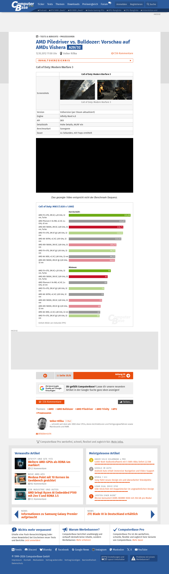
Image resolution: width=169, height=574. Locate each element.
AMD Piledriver (85, 409)
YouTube (142, 549)
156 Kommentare (50, 401)
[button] (151, 4)
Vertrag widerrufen (54, 560)
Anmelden (121, 4)
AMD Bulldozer (65, 409)
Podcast (43, 10)
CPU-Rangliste (131, 10)
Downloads (73, 4)
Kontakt (27, 560)
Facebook (63, 549)
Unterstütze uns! (149, 10)
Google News (82, 549)
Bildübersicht (43, 433)
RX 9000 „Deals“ (76, 10)
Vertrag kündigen (72, 560)
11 (37, 499)
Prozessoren (67, 36)
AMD (51, 409)
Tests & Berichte (49, 36)
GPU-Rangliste (114, 10)
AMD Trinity (103, 409)
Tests (50, 4)
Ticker (41, 4)
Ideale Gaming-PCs (95, 10)
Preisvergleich (90, 4)
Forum (104, 4)
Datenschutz (17, 563)
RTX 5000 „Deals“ (58, 10)
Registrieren (136, 4)
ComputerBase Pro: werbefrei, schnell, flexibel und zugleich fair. (80, 442)
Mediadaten (38, 560)
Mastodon (118, 549)
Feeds (18, 549)
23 (37, 468)
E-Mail (68, 421)
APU (115, 409)
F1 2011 (120, 375)
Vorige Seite (43, 375)
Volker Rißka (57, 421)
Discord (32, 549)
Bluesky (47, 549)
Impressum (17, 560)
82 (37, 483)
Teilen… (126, 402)
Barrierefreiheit (89, 560)
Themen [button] (60, 4)
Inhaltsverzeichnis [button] (54, 60)
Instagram (101, 549)
